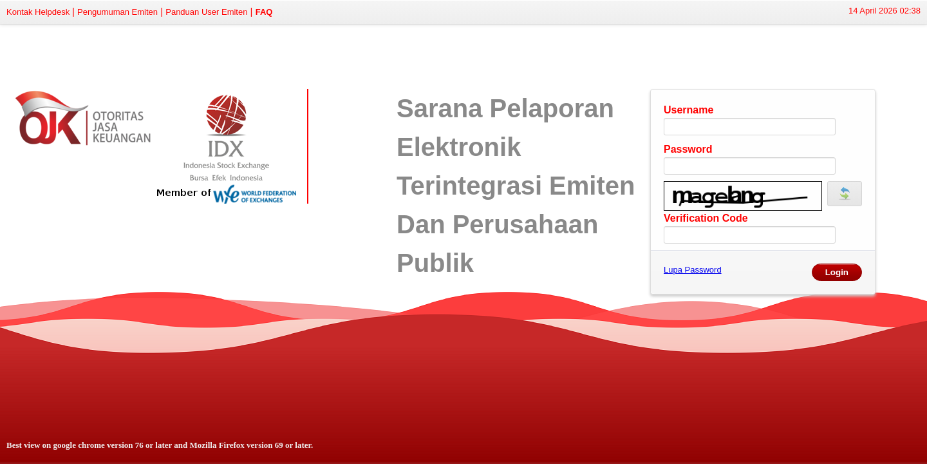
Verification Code (706, 218)
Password (688, 149)
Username (688, 109)
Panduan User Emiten (206, 12)
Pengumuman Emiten (117, 12)
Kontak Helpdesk (39, 12)
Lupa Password (693, 270)
